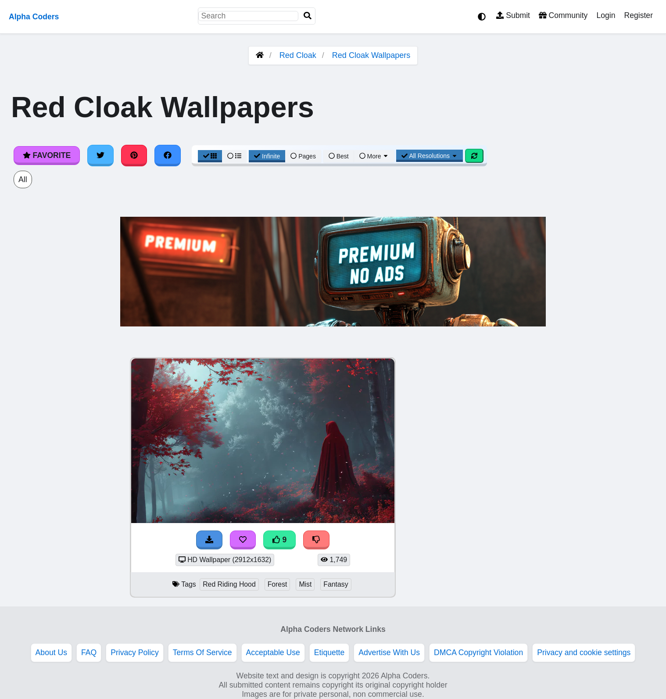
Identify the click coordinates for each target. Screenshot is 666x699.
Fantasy (335, 584)
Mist (305, 584)
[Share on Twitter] (100, 155)
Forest (277, 584)
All (22, 179)
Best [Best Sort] (339, 156)
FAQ (89, 652)
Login (605, 15)
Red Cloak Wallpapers (371, 55)
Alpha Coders (34, 16)
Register (638, 15)
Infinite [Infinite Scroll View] (267, 156)
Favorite (47, 155)
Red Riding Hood (229, 584)
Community (563, 15)
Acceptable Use (273, 652)
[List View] (234, 156)
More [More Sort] (374, 156)
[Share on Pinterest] (134, 155)
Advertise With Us (389, 652)
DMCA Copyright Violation (478, 652)
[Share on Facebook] (167, 155)
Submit (513, 15)
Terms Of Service (202, 652)
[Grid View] (210, 156)
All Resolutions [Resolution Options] (429, 155)
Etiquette (329, 652)
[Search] (307, 16)
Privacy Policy (135, 652)
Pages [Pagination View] (303, 156)
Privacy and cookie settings (583, 652)
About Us (51, 652)
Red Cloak (297, 55)
